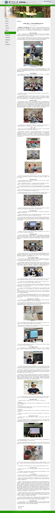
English (49, 1)
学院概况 (9, 5)
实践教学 (6, 25)
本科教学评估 (7, 44)
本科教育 (15, 5)
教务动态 (6, 21)
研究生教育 (22, 5)
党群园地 (35, 5)
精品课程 (6, 42)
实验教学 (18, 5)
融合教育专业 (7, 39)
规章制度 (6, 30)
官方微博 (47, 1)
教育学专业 (7, 32)
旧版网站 (45, 1)
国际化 (44, 5)
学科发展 (38, 5)
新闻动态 (12, 5)
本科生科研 (7, 28)
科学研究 (32, 5)
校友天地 (41, 5)
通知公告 (6, 18)
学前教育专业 (7, 35)
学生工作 (29, 5)
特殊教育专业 (7, 37)
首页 (6, 5)
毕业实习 (6, 23)
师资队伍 (25, 5)
